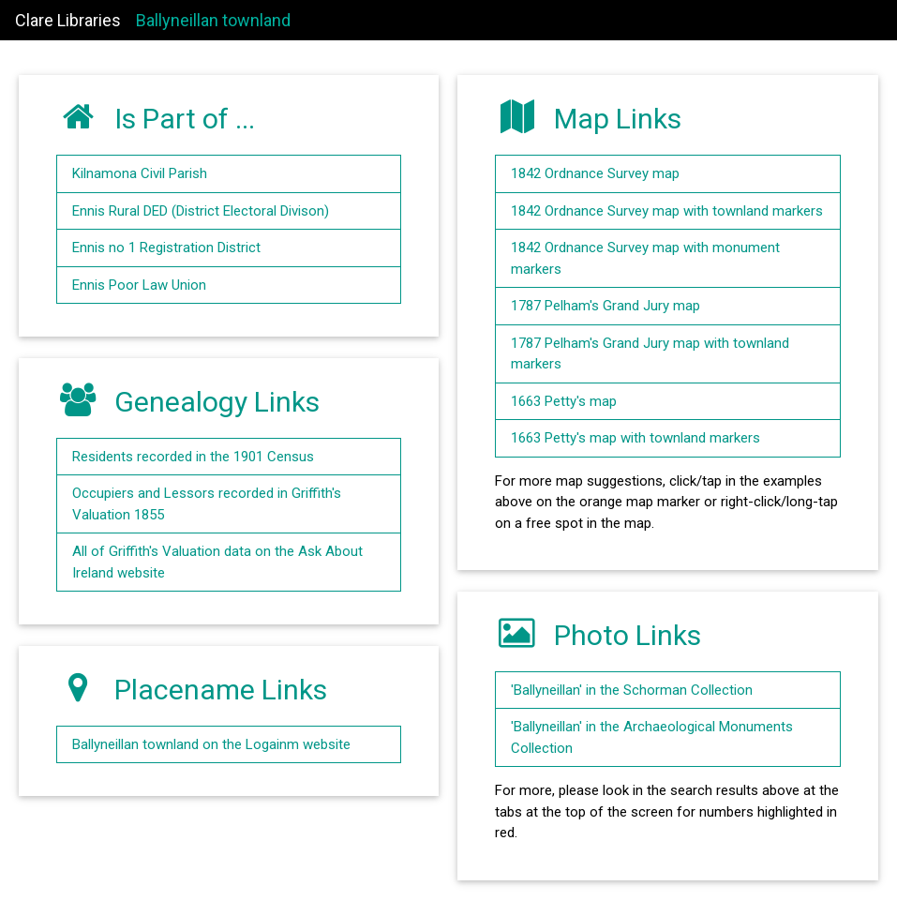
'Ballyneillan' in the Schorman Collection (632, 690)
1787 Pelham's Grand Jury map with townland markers (650, 354)
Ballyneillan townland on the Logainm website (211, 744)
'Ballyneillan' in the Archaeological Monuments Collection (652, 737)
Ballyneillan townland (213, 20)
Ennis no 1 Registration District (166, 247)
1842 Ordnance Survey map (595, 173)
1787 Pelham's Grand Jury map (605, 305)
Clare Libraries (68, 20)
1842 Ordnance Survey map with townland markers (667, 211)
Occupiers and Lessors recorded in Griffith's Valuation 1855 (206, 504)
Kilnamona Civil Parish (139, 173)
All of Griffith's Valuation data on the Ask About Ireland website (217, 562)
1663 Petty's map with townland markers (635, 437)
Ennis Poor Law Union (139, 285)
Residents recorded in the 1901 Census (193, 456)
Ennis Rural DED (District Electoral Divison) (200, 211)
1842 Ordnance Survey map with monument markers (645, 258)
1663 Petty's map (564, 401)
